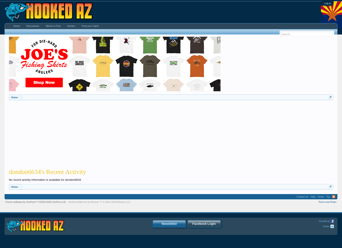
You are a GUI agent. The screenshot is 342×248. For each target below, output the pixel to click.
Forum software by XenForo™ (36, 202)
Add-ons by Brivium (99, 202)
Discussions (32, 26)
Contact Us (302, 196)
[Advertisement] (171, 133)
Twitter (326, 226)
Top (328, 196)
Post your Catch (90, 26)
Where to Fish (53, 26)
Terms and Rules (327, 202)
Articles (71, 26)
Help (313, 196)
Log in (327, 3)
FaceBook (324, 221)
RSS (333, 196)
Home (17, 26)
